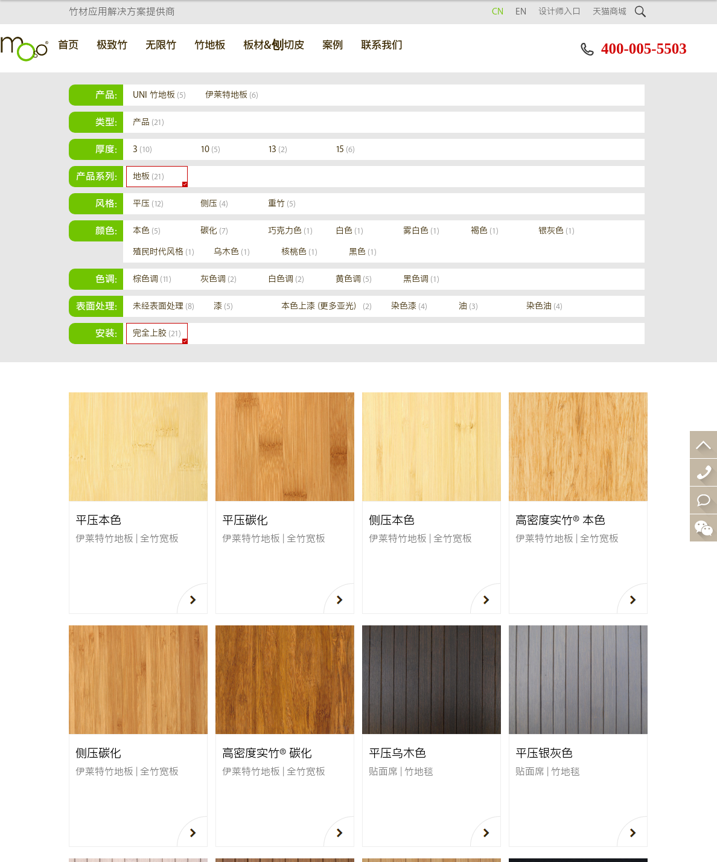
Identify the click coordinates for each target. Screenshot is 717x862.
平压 (148, 204)
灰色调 (218, 279)
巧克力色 (290, 231)
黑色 (363, 252)
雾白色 (421, 231)
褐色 (485, 231)
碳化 (214, 231)
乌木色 (232, 252)
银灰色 (556, 231)
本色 (147, 231)
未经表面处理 (163, 306)
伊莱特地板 (231, 95)
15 (345, 149)
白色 (349, 231)
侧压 (214, 204)
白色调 (286, 279)
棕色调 (152, 279)
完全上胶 (157, 333)
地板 (148, 176)
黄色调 (354, 279)
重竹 (282, 204)
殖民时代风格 (163, 252)
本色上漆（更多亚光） (326, 306)
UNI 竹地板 (159, 95)
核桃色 (299, 252)
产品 (148, 122)
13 (277, 149)
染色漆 (409, 306)
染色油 (544, 306)
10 (210, 149)
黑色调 (421, 279)
